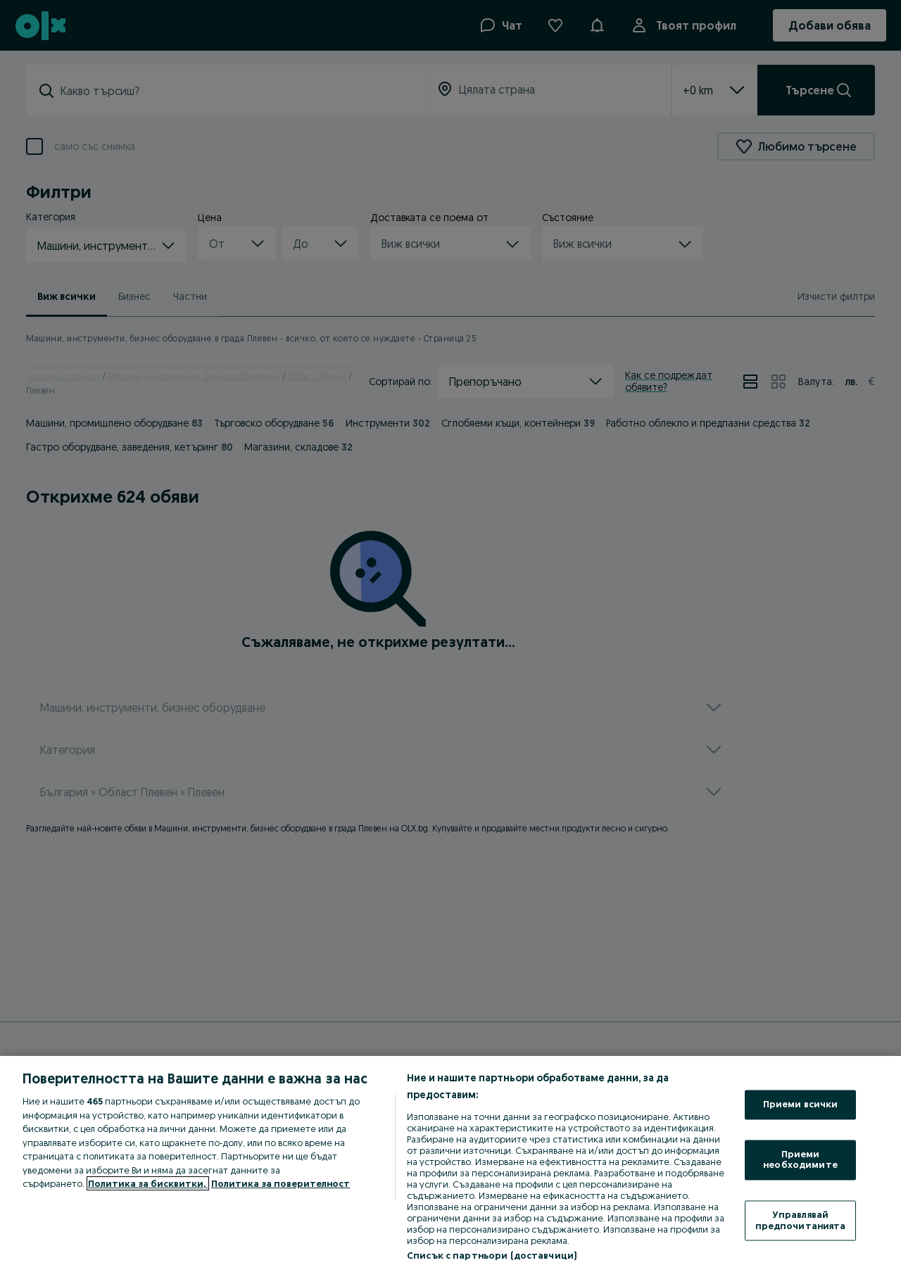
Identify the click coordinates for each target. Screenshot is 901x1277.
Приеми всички (800, 1104)
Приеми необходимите (800, 1159)
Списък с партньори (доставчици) (491, 1255)
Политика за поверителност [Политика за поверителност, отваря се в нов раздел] (280, 1183)
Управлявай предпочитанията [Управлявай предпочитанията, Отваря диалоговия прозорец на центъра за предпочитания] (800, 1220)
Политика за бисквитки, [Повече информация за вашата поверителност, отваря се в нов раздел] (148, 1183)
